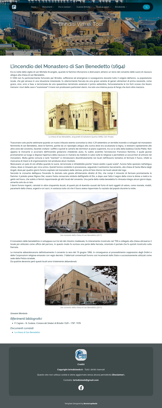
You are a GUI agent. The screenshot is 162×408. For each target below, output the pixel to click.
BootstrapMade (90, 403)
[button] (146, 7)
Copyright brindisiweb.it (70, 369)
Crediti (81, 364)
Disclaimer (118, 374)
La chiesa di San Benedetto (27, 332)
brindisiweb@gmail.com (86, 380)
